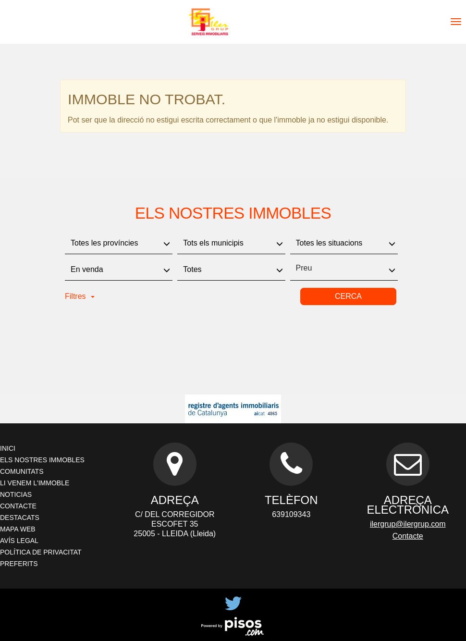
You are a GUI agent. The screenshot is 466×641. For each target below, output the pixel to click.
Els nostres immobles (42, 460)
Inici (7, 448)
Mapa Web (18, 529)
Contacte (18, 506)
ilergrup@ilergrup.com (408, 524)
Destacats (19, 517)
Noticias (16, 494)
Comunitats (21, 471)
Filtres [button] (80, 296)
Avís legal (19, 540)
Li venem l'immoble (34, 483)
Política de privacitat (41, 552)
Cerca (348, 296)
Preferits (19, 563)
